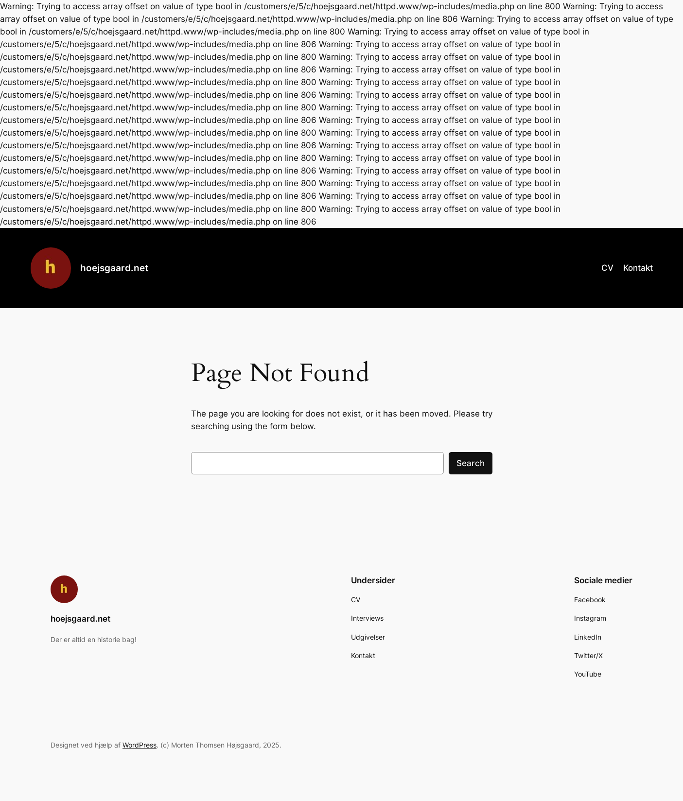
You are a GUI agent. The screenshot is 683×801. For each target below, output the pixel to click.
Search (470, 463)
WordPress (140, 745)
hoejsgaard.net (114, 268)
